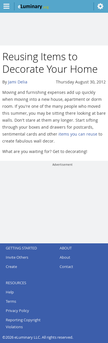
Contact (66, 266)
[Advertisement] (62, 203)
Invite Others (17, 257)
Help (10, 292)
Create (11, 266)
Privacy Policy (17, 310)
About (65, 257)
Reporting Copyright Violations (23, 323)
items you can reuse (77, 134)
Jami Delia (17, 82)
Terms (11, 301)
